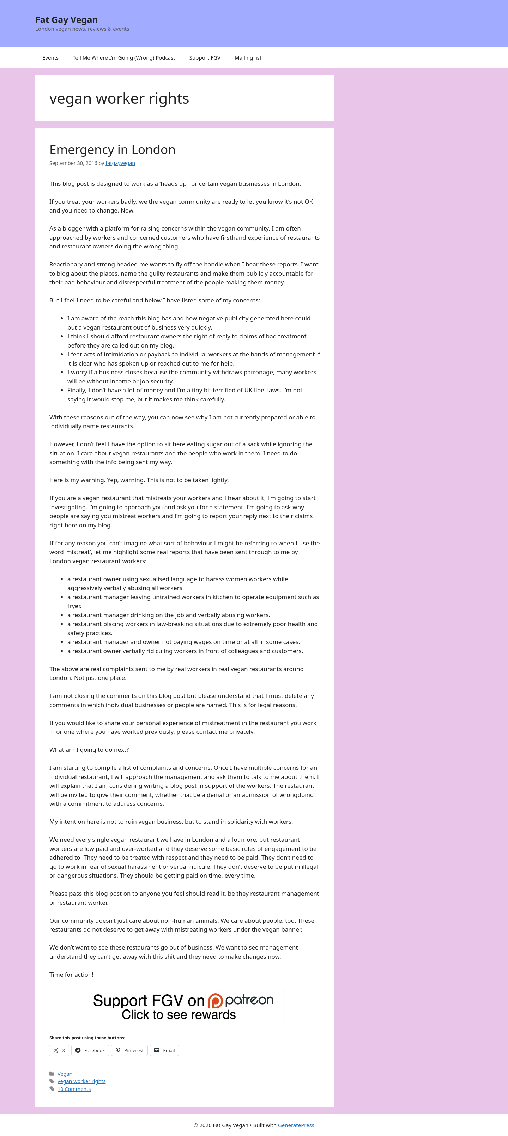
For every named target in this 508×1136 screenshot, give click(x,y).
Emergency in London (112, 149)
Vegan (65, 1073)
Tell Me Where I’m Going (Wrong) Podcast (124, 57)
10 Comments (74, 1089)
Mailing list (248, 57)
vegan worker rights (81, 1081)
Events (50, 57)
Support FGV (204, 57)
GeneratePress (296, 1125)
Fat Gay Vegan (66, 19)
